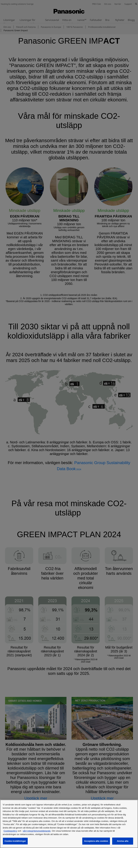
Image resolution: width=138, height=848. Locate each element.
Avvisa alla (122, 841)
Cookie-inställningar (15, 841)
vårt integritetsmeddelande (37, 831)
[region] (69, 824)
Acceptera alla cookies (96, 841)
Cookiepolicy (10, 831)
